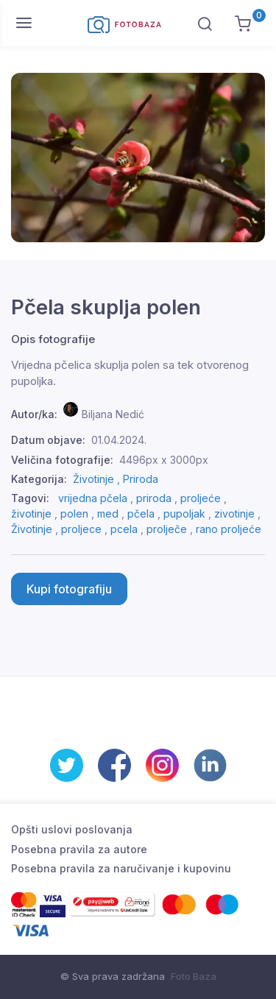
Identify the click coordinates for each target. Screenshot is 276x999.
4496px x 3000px (163, 459)
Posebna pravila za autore (79, 849)
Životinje (31, 529)
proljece (81, 529)
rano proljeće (228, 529)
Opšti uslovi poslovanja (71, 829)
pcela (124, 529)
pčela (141, 513)
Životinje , (98, 479)
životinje (31, 513)
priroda (153, 498)
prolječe (166, 529)
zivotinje (234, 513)
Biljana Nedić (113, 414)
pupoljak (184, 513)
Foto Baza (193, 976)
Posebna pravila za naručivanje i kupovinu (121, 868)
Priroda (140, 479)
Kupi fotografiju (69, 589)
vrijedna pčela (92, 498)
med (107, 513)
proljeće (200, 498)
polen (74, 513)
